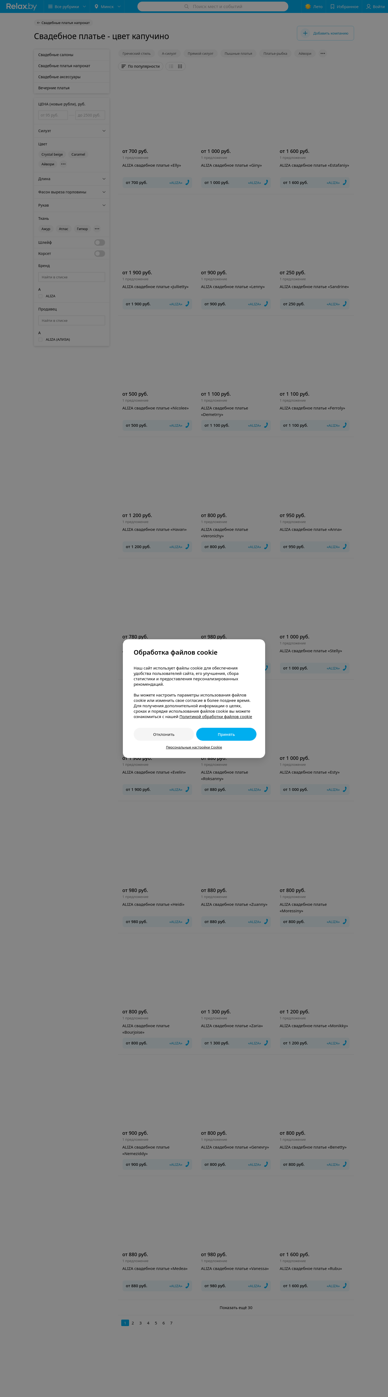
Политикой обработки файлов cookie (215, 716)
